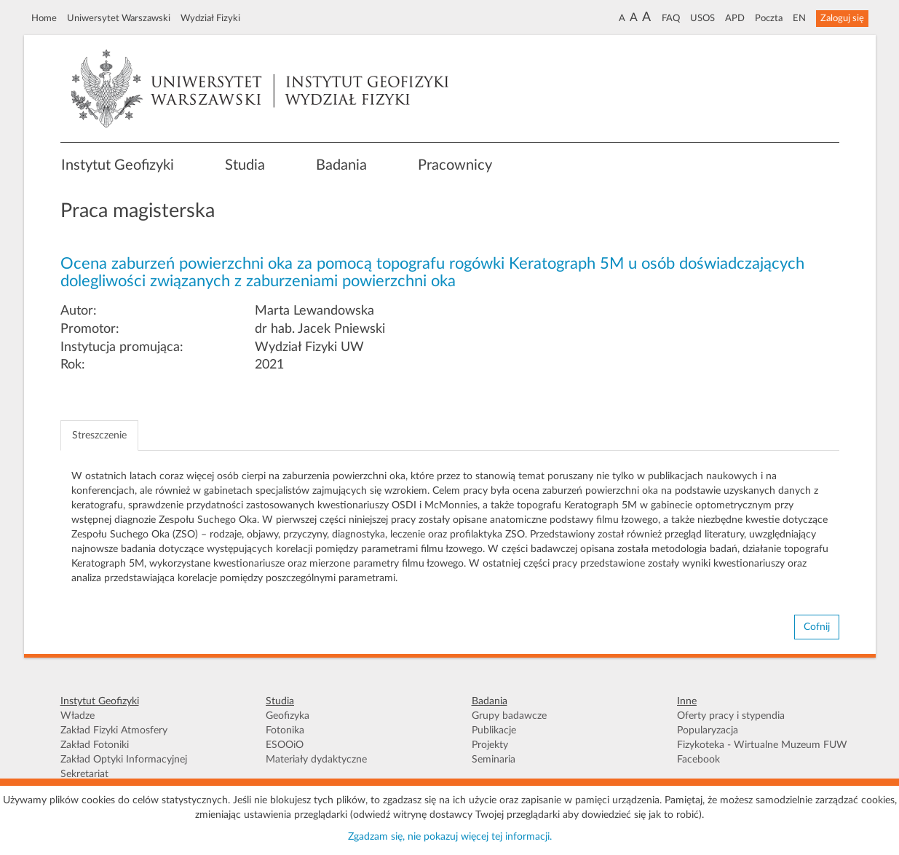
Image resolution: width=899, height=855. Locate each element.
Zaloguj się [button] (842, 18)
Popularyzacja (707, 730)
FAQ (671, 18)
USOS (702, 18)
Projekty (490, 745)
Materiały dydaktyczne (316, 759)
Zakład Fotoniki (94, 745)
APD (735, 18)
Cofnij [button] (817, 627)
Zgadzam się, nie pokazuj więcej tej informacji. (450, 837)
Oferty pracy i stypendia (731, 716)
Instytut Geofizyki (117, 165)
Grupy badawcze (509, 716)
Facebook (698, 759)
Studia (245, 165)
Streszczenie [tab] (99, 435)
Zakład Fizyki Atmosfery (113, 730)
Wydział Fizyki (210, 18)
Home (44, 18)
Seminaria (493, 759)
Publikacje (494, 730)
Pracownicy (455, 165)
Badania (341, 165)
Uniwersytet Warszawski (118, 18)
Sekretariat (84, 774)
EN (799, 18)
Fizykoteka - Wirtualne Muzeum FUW (762, 745)
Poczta (769, 18)
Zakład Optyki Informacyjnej (123, 759)
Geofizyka (287, 716)
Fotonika (285, 730)
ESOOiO (285, 745)
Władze (77, 716)
